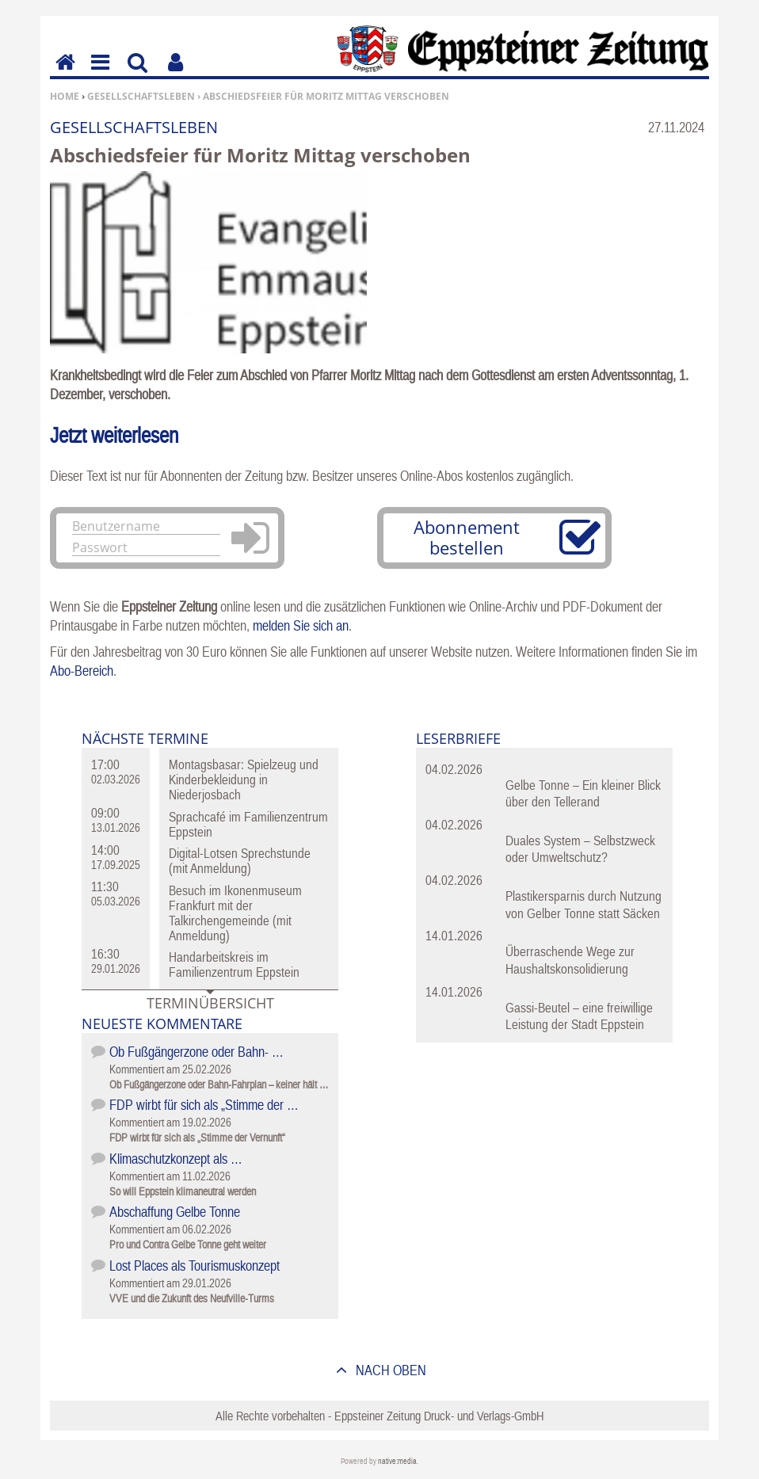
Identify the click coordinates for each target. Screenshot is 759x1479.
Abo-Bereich (81, 670)
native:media (397, 1461)
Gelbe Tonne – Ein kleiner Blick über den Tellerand (583, 793)
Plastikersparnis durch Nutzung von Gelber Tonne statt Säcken (583, 904)
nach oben (389, 1370)
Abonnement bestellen (467, 537)
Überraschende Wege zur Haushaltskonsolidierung (570, 959)
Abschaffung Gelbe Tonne (174, 1211)
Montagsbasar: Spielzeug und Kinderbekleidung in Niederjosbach (243, 779)
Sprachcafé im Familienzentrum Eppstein (248, 824)
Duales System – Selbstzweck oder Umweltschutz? (580, 849)
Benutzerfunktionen (175, 73)
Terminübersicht (210, 1002)
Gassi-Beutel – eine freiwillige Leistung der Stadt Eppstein (579, 1016)
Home (64, 96)
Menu (99, 73)
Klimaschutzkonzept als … (175, 1158)
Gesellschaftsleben (141, 96)
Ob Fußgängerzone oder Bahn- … (196, 1051)
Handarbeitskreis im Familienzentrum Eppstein (234, 964)
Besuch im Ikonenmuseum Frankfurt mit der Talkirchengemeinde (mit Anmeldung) (235, 912)
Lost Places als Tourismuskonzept (194, 1265)
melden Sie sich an (301, 625)
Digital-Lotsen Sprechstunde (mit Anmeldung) (240, 860)
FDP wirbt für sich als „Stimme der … (204, 1104)
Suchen (137, 73)
